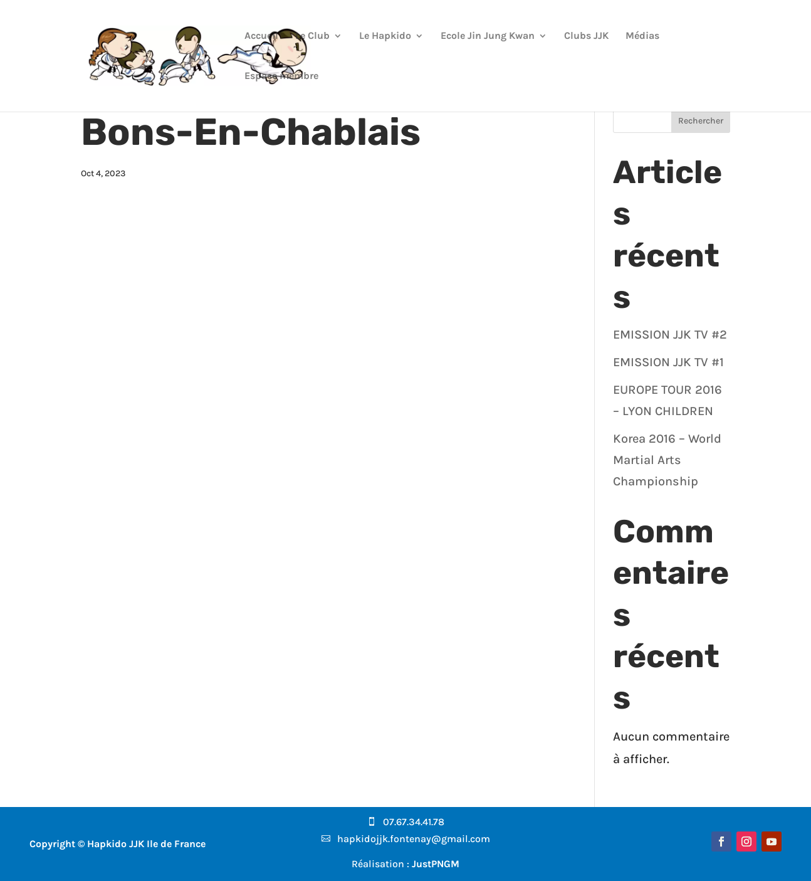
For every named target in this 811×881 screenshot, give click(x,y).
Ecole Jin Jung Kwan (488, 36)
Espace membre (281, 76)
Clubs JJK (586, 36)
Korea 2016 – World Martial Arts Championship (667, 459)
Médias (642, 36)
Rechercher (700, 120)
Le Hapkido (385, 36)
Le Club (312, 36)
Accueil (261, 36)
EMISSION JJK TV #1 (668, 362)
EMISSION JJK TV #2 (670, 334)
